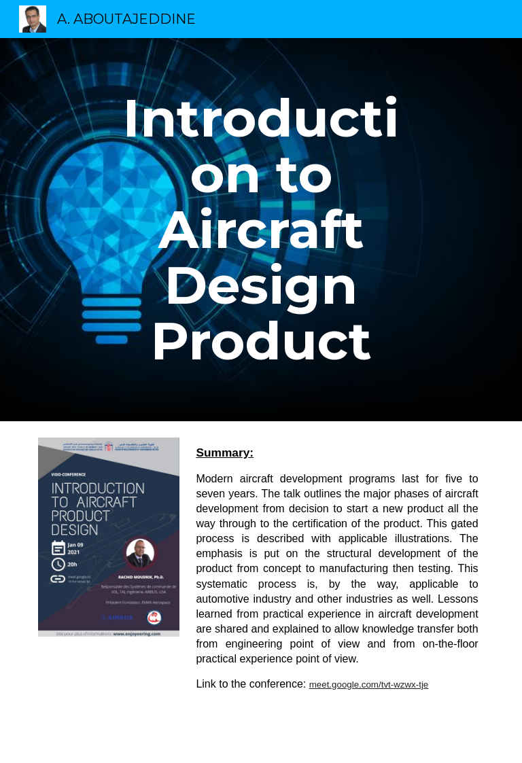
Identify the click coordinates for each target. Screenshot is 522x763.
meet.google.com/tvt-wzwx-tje (369, 684)
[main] (260, 229)
